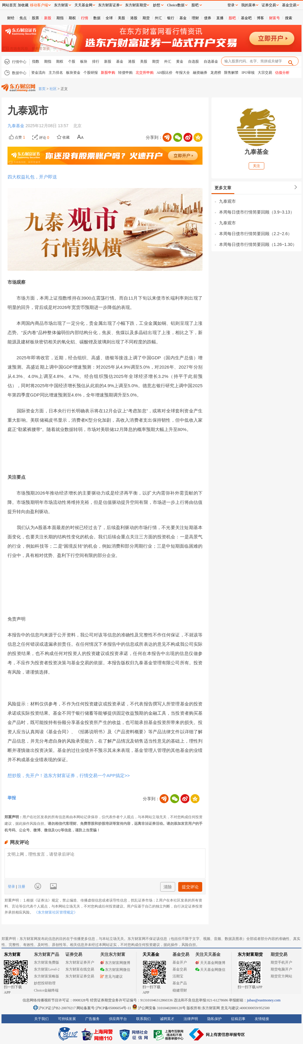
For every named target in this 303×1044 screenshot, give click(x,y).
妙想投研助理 (45, 983)
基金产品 (179, 983)
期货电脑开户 (281, 969)
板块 (83, 61)
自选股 (193, 61)
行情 (84, 18)
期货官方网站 (281, 976)
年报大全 (183, 72)
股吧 (232, 18)
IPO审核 (248, 72)
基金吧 (246, 18)
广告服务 (92, 1019)
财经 (10, 18)
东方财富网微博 (115, 963)
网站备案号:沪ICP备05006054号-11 (104, 1008)
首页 (42, 89)
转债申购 (125, 72)
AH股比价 (164, 72)
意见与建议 (111, 976)
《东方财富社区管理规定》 (55, 912)
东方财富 (12, 954)
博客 (260, 18)
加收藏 (23, 5)
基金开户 (179, 962)
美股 (121, 18)
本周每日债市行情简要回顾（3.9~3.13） (256, 212)
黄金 (179, 61)
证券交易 (269, 5)
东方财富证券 (109, 5)
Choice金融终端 (46, 990)
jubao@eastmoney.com (263, 1000)
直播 (220, 18)
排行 (95, 61)
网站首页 (9, 5)
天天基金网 (83, 5)
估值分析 (282, 72)
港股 (133, 18)
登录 (12, 886)
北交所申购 (145, 72)
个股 (71, 61)
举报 (12, 797)
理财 (195, 18)
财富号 (274, 18)
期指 (60, 18)
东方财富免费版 (46, 962)
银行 (170, 18)
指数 (35, 61)
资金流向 (38, 72)
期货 (146, 18)
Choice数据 (175, 5)
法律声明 (191, 1019)
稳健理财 (179, 990)
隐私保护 (214, 1019)
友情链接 (262, 1019)
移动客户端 (39, 5)
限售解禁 (231, 72)
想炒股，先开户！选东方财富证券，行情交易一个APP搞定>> (69, 775)
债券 (207, 18)
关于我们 (41, 1019)
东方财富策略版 (46, 976)
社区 (53, 89)
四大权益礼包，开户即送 (32, 176)
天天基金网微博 (210, 963)
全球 (109, 18)
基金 (183, 18)
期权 (72, 18)
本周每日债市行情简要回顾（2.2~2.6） (255, 233)
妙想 (156, 5)
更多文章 (222, 187)
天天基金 (150, 954)
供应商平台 (118, 1019)
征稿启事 (238, 1019)
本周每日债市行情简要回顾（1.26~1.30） (258, 244)
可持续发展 (67, 1019)
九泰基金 (17, 125)
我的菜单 (248, 5)
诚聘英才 (167, 1019)
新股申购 (108, 72)
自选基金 (211, 61)
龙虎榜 (215, 72)
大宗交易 (265, 72)
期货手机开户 (281, 962)
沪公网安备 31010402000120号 (159, 1008)
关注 (256, 166)
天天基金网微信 (210, 970)
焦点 (23, 18)
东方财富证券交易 (79, 976)
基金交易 (179, 969)
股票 (35, 18)
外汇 (158, 18)
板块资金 (73, 72)
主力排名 (56, 72)
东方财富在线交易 (79, 969)
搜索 (288, 18)
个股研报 (90, 72)
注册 (21, 886)
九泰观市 (227, 201)
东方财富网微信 (115, 970)
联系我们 (143, 1019)
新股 (47, 18)
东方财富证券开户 (79, 962)
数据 (96, 18)
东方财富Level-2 (46, 969)
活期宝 (177, 976)
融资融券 (200, 72)
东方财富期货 (250, 954)
